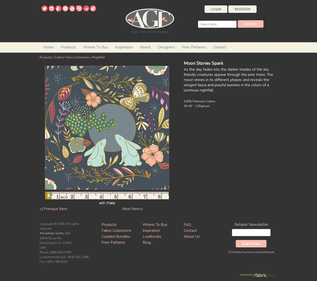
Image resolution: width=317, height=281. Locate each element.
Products (46, 57)
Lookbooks (152, 236)
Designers (166, 47)
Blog (147, 242)
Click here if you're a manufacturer (251, 252)
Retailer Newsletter (251, 224)
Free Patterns (194, 47)
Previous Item (55, 208)
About (145, 47)
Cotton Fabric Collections (72, 57)
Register (242, 9)
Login (216, 9)
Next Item (130, 208)
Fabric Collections (116, 230)
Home (48, 47)
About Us (192, 236)
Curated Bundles (116, 236)
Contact (219, 47)
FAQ (187, 224)
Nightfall (99, 57)
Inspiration (124, 47)
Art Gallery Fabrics (150, 20)
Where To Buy (155, 224)
